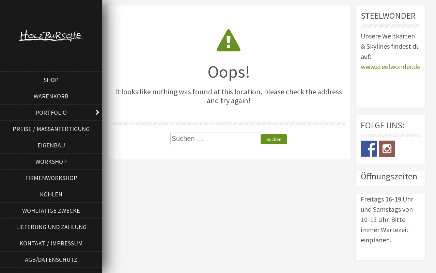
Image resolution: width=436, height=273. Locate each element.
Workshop (51, 161)
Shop (51, 80)
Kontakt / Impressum (51, 243)
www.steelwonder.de (390, 66)
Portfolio (51, 112)
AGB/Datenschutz (51, 259)
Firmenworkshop (51, 178)
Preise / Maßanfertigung (51, 129)
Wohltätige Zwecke (51, 210)
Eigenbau (51, 145)
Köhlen (51, 194)
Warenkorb (51, 96)
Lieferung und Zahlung (51, 227)
